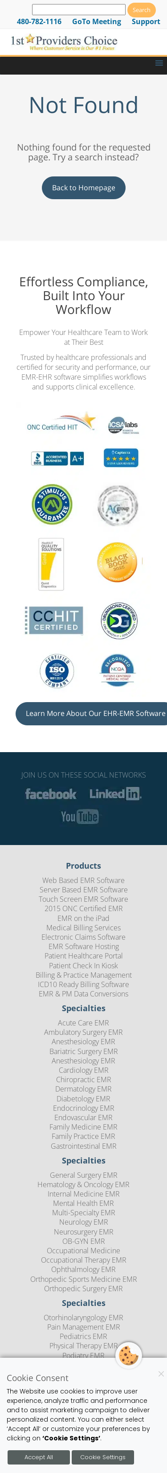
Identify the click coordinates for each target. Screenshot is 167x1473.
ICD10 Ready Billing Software (83, 984)
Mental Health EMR (83, 1203)
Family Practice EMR (83, 1136)
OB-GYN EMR (83, 1241)
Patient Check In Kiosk (83, 966)
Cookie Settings (103, 1457)
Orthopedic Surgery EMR (83, 1288)
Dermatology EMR (83, 1089)
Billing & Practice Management (84, 975)
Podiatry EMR (83, 1355)
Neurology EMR (83, 1222)
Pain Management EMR (83, 1327)
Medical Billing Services (83, 928)
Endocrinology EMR (83, 1108)
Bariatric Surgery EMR (83, 1051)
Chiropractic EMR (83, 1079)
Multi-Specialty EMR (83, 1213)
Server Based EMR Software (84, 890)
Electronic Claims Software (83, 937)
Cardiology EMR (84, 1070)
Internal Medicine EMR (84, 1194)
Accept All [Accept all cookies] (38, 1457)
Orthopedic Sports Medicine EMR (83, 1279)
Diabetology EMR (83, 1099)
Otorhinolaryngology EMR (83, 1317)
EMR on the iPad (83, 918)
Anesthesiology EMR (83, 1041)
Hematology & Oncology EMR (83, 1184)
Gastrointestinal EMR (84, 1146)
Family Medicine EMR (83, 1127)
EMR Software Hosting (84, 946)
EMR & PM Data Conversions (83, 994)
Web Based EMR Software (83, 880)
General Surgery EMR (84, 1175)
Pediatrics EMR (83, 1336)
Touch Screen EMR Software (83, 899)
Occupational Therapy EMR (83, 1260)
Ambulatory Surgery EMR (83, 1032)
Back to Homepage (83, 187)
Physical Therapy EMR (83, 1346)
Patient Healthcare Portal (84, 956)
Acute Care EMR (83, 1023)
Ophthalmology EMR (83, 1269)
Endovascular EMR (83, 1117)
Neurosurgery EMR (84, 1232)
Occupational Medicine (83, 1250)
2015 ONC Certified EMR (84, 908)
